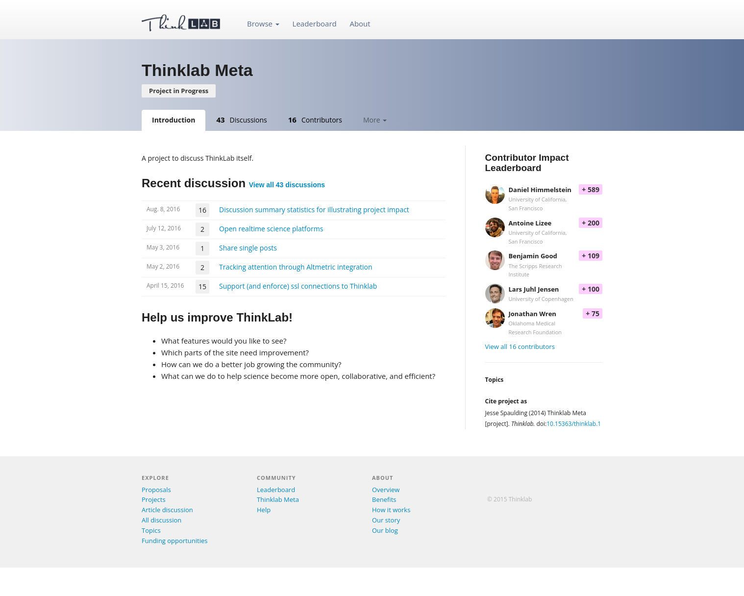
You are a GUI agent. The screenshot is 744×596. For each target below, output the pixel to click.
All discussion (161, 520)
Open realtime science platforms (271, 228)
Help (264, 509)
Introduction (173, 119)
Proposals (156, 489)
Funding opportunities (174, 540)
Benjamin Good (533, 255)
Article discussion (167, 509)
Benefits (384, 499)
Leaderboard (315, 23)
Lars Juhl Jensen (534, 289)
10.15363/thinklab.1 (573, 424)
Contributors (315, 119)
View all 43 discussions (287, 185)
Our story (386, 520)
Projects (154, 499)
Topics (151, 530)
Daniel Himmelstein (540, 189)
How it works (391, 509)
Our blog (385, 530)
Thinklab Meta (278, 499)
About (359, 23)
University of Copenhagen (541, 298)
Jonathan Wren (532, 313)
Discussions (241, 119)
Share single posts (248, 247)
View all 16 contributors (520, 346)
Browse (263, 23)
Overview (385, 489)
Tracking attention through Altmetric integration (295, 267)
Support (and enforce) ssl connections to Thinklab (298, 286)
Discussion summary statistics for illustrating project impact (314, 209)
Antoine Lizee (530, 223)
